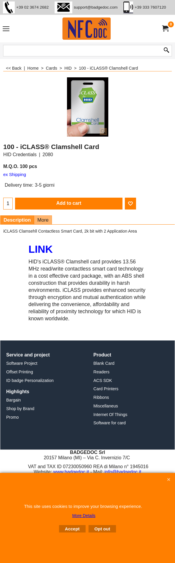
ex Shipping (14, 174)
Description (17, 220)
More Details (84, 515)
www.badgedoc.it (71, 471)
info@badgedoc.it (122, 471)
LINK (41, 249)
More (42, 220)
